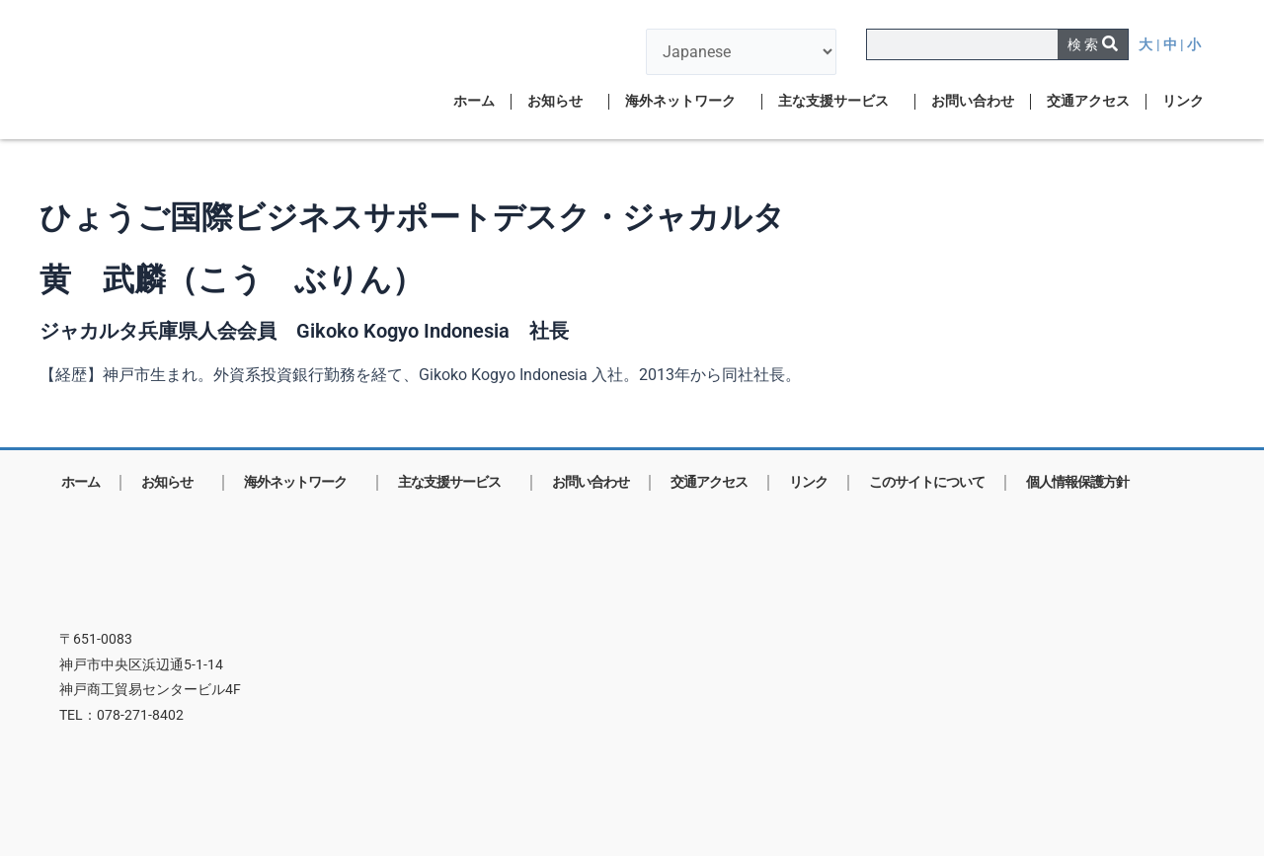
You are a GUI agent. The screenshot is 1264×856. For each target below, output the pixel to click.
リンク (1183, 101)
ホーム (474, 101)
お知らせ (559, 102)
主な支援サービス (838, 102)
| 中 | (1171, 45)
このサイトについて (927, 482)
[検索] (1093, 44)
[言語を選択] (741, 52)
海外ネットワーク (685, 102)
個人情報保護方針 (1077, 482)
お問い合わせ (972, 101)
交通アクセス (1088, 101)
